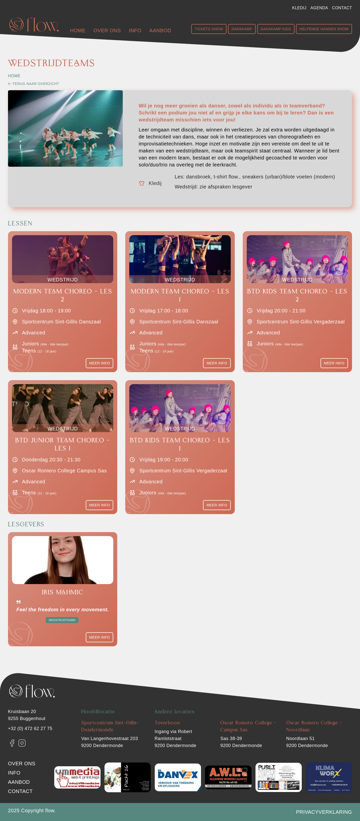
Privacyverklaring (324, 812)
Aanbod (160, 30)
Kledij (299, 8)
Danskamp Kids (276, 29)
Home (78, 30)
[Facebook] (12, 743)
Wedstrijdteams (62, 620)
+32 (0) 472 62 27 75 (30, 728)
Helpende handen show (324, 29)
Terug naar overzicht (33, 84)
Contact (342, 8)
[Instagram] (22, 743)
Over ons (107, 30)
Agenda (319, 8)
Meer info (99, 363)
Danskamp (242, 29)
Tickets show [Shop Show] (209, 29)
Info (135, 30)
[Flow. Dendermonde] (34, 24)
